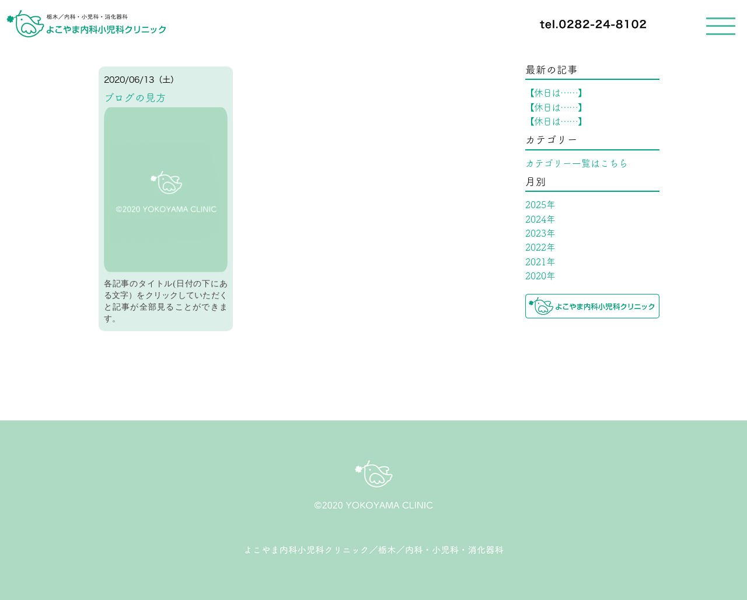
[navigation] (373, 25)
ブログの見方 (135, 98)
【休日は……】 (556, 92)
